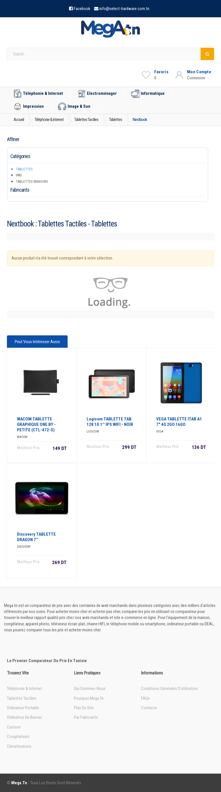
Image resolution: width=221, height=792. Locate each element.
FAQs (145, 698)
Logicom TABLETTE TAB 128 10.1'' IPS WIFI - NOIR (110, 421)
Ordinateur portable (23, 707)
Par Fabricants (86, 717)
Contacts (149, 707)
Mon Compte (199, 71)
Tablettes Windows (32, 182)
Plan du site (84, 707)
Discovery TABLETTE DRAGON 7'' (36, 537)
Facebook (82, 8)
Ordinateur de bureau (24, 717)
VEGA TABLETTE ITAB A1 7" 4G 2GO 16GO (179, 421)
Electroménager (97, 94)
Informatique (148, 94)
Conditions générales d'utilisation (169, 688)
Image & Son (74, 107)
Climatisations (19, 746)
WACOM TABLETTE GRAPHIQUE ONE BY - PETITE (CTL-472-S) (36, 424)
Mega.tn (19, 782)
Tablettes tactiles (21, 698)
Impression (29, 107)
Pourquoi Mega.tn (89, 698)
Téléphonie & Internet (38, 94)
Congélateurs (18, 736)
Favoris (161, 71)
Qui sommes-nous (90, 688)
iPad (19, 175)
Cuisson (14, 727)
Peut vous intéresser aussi (37, 341)
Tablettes (24, 169)
